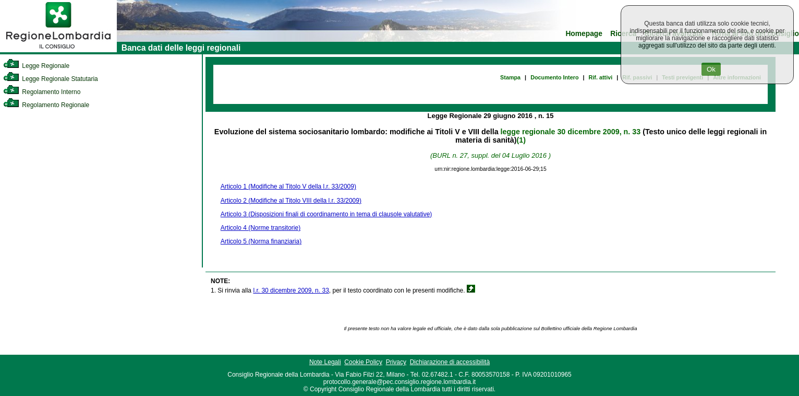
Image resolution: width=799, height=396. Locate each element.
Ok (711, 69)
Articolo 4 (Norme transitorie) (260, 227)
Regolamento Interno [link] (41, 92)
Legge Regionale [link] (36, 65)
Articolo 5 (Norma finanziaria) (261, 241)
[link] (58, 50)
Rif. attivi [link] (601, 77)
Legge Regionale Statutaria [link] (50, 79)
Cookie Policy (363, 362)
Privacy (396, 362)
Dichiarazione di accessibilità (450, 362)
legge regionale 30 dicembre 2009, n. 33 (571, 131)
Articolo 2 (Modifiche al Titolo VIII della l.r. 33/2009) (291, 200)
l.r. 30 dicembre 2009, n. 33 (291, 290)
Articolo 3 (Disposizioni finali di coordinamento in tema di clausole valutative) (326, 214)
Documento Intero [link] (554, 77)
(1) (521, 140)
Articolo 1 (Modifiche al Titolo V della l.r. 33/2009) (288, 186)
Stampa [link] (510, 77)
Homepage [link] (583, 34)
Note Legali (325, 362)
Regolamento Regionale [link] (46, 105)
